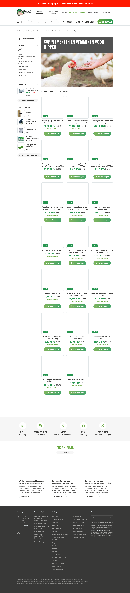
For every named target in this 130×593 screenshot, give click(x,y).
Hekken (54, 531)
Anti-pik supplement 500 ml (53, 250)
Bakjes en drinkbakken (60, 534)
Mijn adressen (39, 531)
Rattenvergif (21, 69)
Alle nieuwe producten (29, 155)
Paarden (55, 522)
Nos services (77, 528)
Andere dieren (57, 528)
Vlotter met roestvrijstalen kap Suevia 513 (31, 89)
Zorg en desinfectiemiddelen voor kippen (26, 56)
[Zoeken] (56, 21)
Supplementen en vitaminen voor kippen (25, 50)
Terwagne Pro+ (78, 525)
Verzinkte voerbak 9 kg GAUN (31, 129)
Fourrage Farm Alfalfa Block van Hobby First (102, 251)
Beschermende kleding (57, 547)
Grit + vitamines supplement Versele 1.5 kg (52, 338)
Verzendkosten (78, 522)
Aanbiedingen (21, 85)
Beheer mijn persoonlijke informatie (38, 537)
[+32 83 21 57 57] (107, 12)
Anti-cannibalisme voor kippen (25, 62)
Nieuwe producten (23, 107)
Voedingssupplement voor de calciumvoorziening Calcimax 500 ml (52, 122)
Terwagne (21, 31)
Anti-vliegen (21, 76)
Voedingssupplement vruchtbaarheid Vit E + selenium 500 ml (77, 251)
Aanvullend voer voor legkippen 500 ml (102, 208)
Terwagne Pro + (57, 569)
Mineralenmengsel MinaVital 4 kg (102, 294)
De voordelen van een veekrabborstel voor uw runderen (62, 482)
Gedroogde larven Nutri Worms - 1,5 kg (52, 381)
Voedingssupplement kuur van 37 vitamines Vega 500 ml (52, 165)
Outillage (55, 551)
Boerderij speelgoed (59, 563)
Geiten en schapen (58, 519)
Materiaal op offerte (59, 557)
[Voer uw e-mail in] (102, 517)
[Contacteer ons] (92, 12)
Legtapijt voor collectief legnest (31, 146)
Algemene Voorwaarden (74, 579)
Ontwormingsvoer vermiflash (77, 338)
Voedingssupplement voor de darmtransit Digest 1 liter (102, 122)
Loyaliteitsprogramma (76, 12)
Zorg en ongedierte (43, 31)
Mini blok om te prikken (77, 380)
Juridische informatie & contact (56, 579)
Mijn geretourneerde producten (41, 527)
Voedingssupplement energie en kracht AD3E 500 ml (102, 165)
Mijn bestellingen (40, 523)
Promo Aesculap (57, 566)
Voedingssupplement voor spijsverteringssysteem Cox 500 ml (77, 122)
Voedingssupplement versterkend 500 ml (77, 165)
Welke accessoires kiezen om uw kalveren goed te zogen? (31, 482)
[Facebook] (18, 533)
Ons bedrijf (77, 516)
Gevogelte (31, 31)
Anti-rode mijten (23, 66)
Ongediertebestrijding (60, 543)
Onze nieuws (65, 448)
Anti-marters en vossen (25, 72)
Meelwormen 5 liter (52, 293)
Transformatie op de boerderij (59, 539)
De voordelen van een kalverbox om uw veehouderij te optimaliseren (97, 482)
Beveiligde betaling (80, 519)
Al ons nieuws (63, 453)
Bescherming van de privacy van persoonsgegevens (102, 529)
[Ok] (111, 517)
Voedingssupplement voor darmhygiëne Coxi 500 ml (52, 208)
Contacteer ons (78, 538)
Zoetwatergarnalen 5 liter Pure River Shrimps (77, 294)
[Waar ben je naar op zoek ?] (43, 21)
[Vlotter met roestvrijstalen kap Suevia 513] (21, 91)
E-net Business (38, 583)
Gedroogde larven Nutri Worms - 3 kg (102, 338)
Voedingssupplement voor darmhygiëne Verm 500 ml (77, 208)
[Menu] (20, 21)
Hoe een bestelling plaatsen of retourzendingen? (41, 518)
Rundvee (55, 516)
